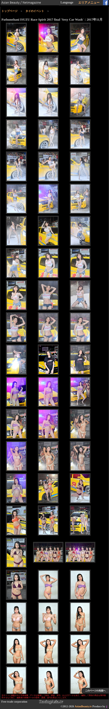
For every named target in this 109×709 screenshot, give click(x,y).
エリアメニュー (89, 2)
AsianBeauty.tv (83, 706)
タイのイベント (34, 11)
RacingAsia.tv (51, 701)
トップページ (9, 11)
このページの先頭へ (95, 690)
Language (66, 2)
